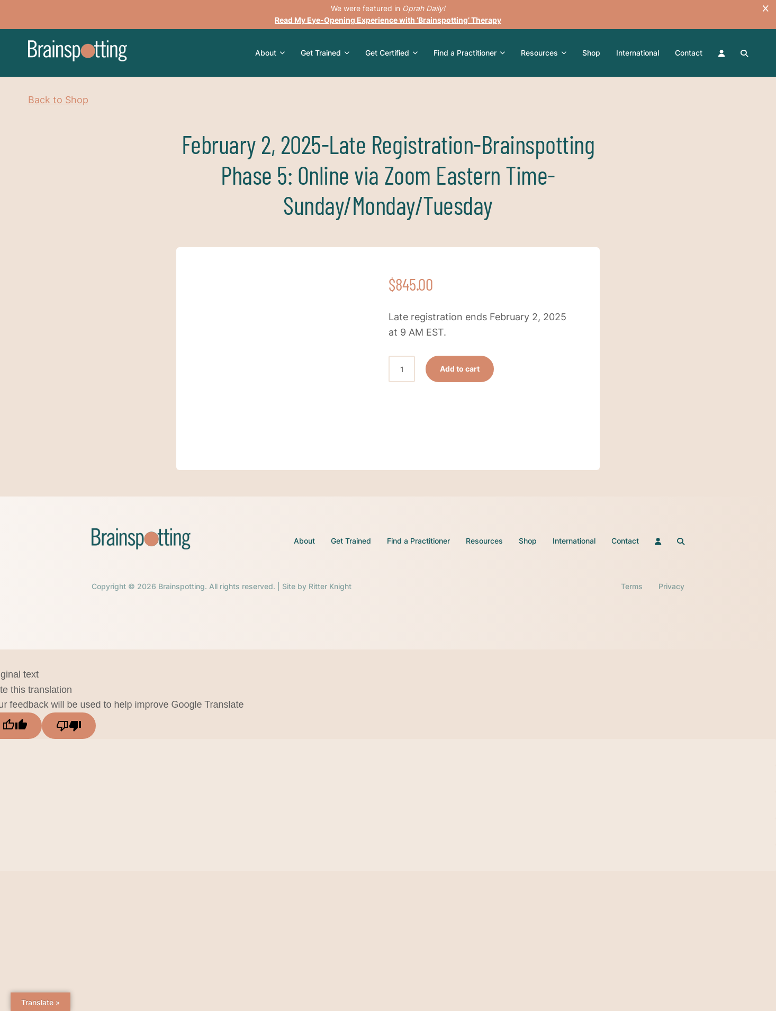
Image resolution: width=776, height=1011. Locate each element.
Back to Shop (58, 99)
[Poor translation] (69, 725)
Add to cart (460, 368)
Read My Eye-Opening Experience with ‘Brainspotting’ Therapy (388, 19)
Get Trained (325, 53)
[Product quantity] (402, 369)
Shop (591, 52)
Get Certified (391, 53)
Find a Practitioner (469, 53)
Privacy (671, 586)
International (637, 52)
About (270, 53)
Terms (632, 586)
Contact (688, 52)
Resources (543, 53)
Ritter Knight (330, 586)
